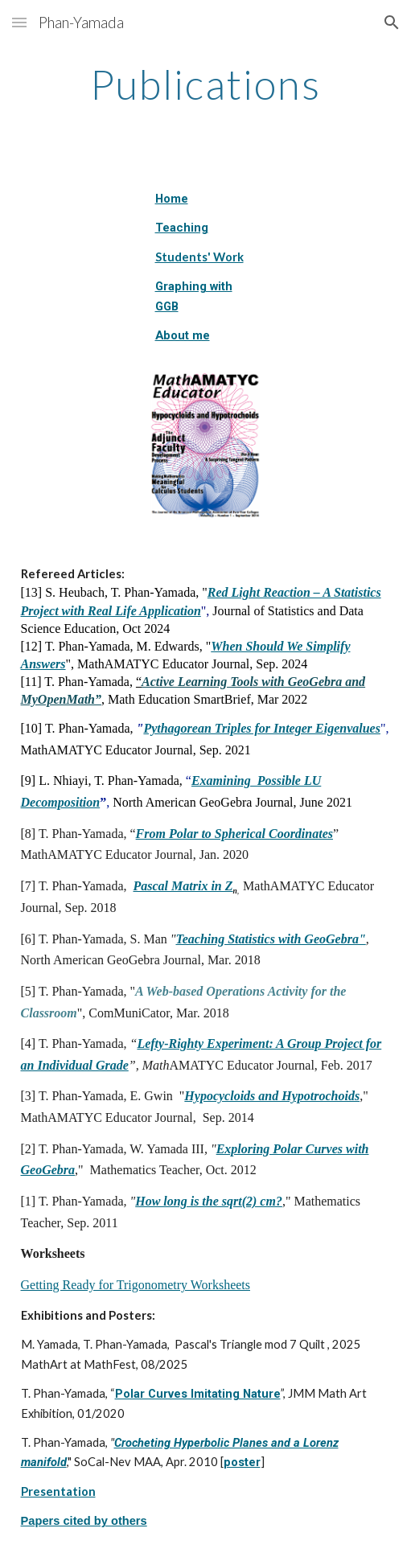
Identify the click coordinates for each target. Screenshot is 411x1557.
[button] (19, 22)
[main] (205, 84)
